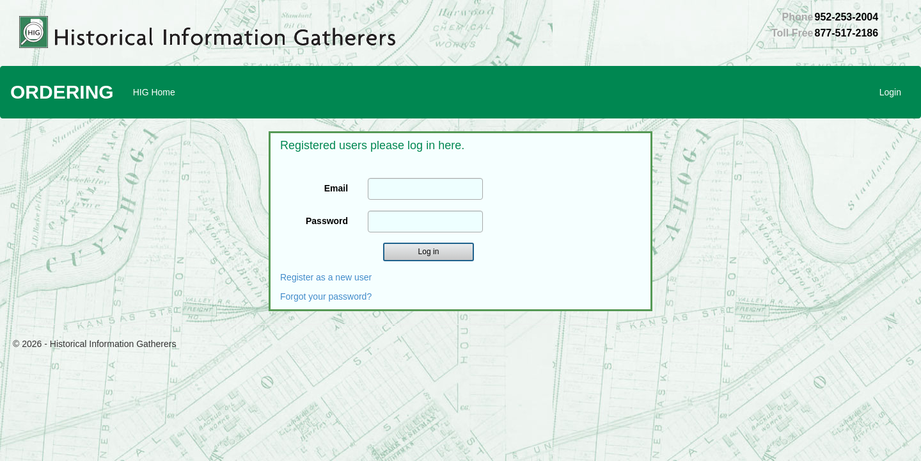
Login (890, 92)
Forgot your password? (326, 296)
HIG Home (154, 92)
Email (336, 188)
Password (327, 221)
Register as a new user (326, 277)
